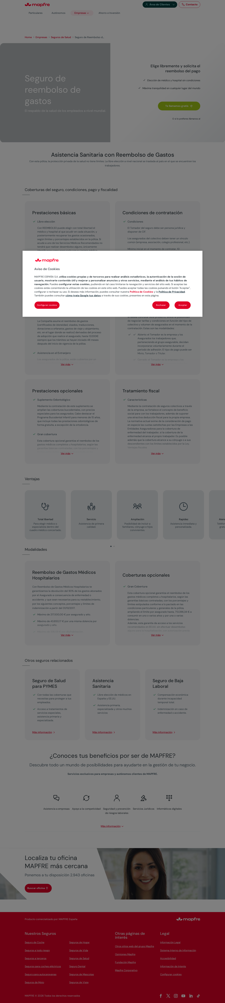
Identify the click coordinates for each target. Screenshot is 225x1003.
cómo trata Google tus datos (83, 295)
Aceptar (182, 305)
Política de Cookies (141, 291)
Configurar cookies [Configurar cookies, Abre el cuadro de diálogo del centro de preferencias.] (47, 305)
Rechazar (161, 305)
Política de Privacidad (172, 291)
